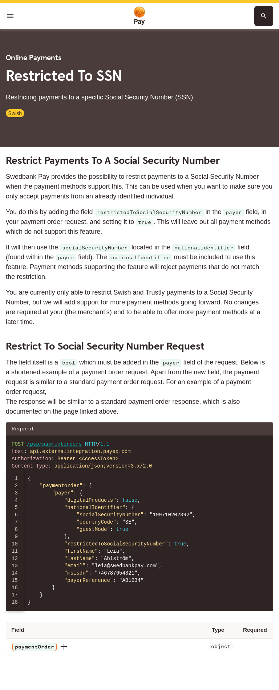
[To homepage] (139, 16)
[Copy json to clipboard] (264, 429)
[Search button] (263, 16)
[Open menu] (10, 16)
